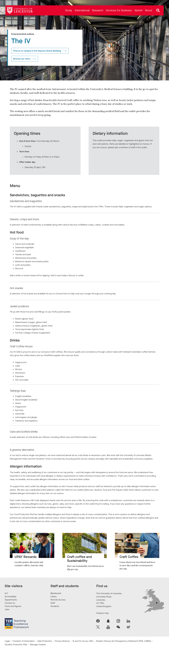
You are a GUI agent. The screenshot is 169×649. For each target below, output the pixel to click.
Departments (11, 599)
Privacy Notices (62, 641)
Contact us (10, 603)
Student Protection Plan (16, 644)
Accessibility (10, 596)
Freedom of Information (24, 641)
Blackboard (55, 593)
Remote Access (57, 599)
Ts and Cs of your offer (82, 641)
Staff (52, 603)
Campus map (102, 613)
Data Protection (44, 641)
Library (53, 596)
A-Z (6, 593)
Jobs (7, 609)
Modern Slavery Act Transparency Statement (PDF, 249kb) (123, 641)
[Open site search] (158, 10)
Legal (7, 641)
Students (54, 606)
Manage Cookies (38, 644)
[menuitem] (68, 10)
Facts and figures (13, 606)
